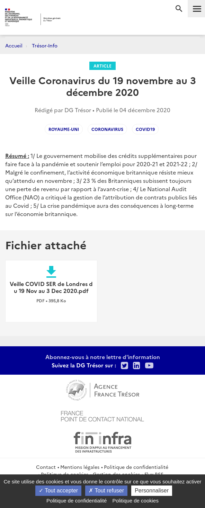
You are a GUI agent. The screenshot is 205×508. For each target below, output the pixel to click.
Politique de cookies (136, 500)
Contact (46, 466)
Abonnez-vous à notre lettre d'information (102, 356)
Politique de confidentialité (136, 466)
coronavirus (107, 129)
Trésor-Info (44, 45)
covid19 (145, 129)
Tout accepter (58, 490)
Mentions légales (79, 466)
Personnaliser (152, 490)
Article (102, 66)
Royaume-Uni (63, 129)
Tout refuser (106, 490)
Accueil (14, 45)
